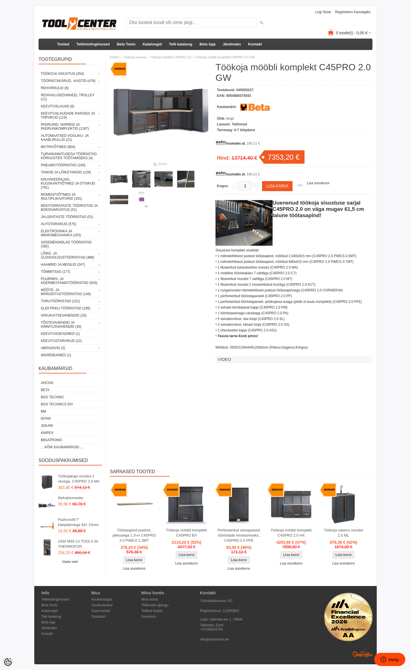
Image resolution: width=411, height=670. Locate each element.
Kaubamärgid (101, 599)
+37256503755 (211, 629)
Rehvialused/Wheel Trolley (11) (67, 97)
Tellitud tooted (151, 611)
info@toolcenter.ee (214, 639)
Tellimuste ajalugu (154, 605)
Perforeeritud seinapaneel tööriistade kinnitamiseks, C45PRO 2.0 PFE (238, 535)
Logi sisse (323, 12)
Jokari (47, 426)
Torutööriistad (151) (60, 301)
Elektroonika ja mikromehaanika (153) (61, 233)
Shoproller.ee (362, 654)
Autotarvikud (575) (58, 224)
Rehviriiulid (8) (54, 88)
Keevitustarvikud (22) (61, 341)
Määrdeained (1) (56, 355)
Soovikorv (148, 617)
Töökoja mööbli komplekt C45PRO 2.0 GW (225, 57)
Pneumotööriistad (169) (63, 165)
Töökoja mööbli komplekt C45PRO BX (186, 532)
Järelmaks (232, 44)
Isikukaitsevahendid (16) (63, 315)
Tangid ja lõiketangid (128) (66, 172)
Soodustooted (101, 605)
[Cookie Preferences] (8, 662)
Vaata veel (70, 562)
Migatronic (52, 440)
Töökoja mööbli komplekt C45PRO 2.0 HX (291, 532)
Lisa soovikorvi (318, 183)
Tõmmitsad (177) (55, 272)
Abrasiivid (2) (53, 348)
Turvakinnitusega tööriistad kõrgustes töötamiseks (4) (69, 156)
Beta (45, 390)
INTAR (46, 419)
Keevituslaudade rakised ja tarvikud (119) (68, 115)
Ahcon (47, 383)
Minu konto (149, 599)
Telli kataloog (180, 44)
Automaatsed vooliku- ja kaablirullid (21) (65, 138)
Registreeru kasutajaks (352, 12)
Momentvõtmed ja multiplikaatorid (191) (61, 197)
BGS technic (52, 397)
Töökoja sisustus (134, 57)
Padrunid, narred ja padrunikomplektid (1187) (65, 127)
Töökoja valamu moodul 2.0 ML (343, 532)
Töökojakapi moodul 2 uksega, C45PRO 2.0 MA (79, 478)
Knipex (47, 433)
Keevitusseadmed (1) (60, 334)
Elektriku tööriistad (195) (65, 308)
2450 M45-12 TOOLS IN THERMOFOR (78, 544)
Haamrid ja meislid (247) (63, 265)
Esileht (114, 57)
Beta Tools (126, 44)
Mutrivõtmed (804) (58, 147)
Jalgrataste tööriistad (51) (67, 217)
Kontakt (255, 44)
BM (43, 411)
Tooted (63, 44)
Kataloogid (152, 44)
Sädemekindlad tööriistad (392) (66, 244)
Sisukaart (98, 617)
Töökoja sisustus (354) (62, 74)
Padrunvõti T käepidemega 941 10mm (78, 522)
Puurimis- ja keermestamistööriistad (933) (69, 281)
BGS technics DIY (57, 404)
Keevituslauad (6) (57, 106)
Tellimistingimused (93, 44)
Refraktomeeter (71, 498)
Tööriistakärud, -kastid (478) (68, 81)
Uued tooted (100, 611)
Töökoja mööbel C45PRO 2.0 (171, 57)
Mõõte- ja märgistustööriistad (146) (66, 292)
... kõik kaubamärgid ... (62, 447)
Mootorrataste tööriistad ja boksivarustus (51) (69, 208)
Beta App (208, 44)
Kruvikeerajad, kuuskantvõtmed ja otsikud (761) (68, 183)
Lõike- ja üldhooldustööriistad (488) (67, 255)
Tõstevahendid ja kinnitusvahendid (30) (61, 325)
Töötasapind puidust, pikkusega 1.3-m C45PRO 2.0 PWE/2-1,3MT (134, 535)
